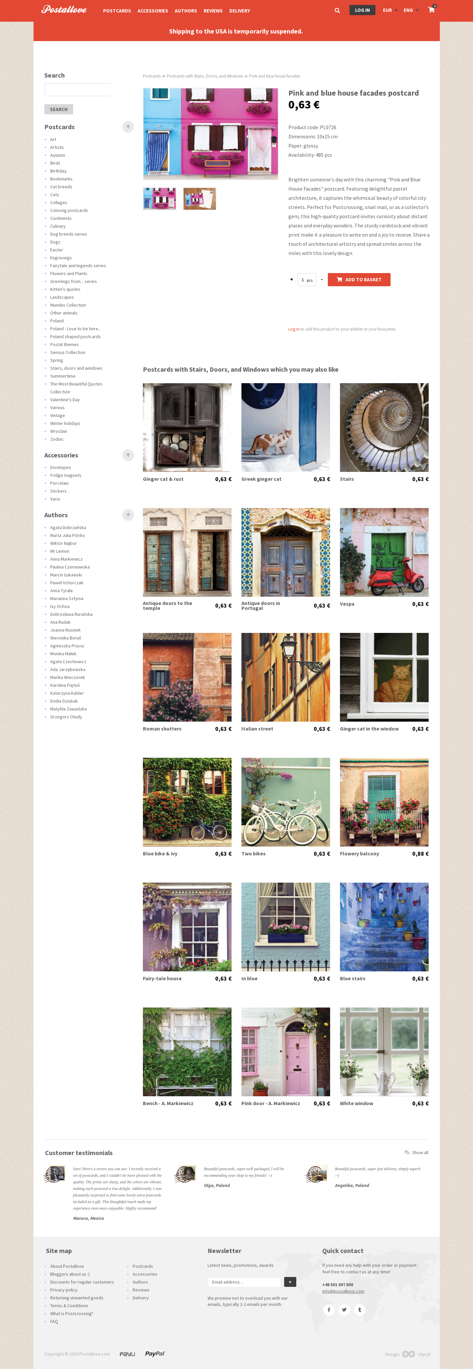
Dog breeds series (68, 234)
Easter (56, 250)
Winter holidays (65, 423)
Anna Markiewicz (66, 559)
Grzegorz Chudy (66, 717)
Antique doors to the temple (167, 606)
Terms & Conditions (69, 1306)
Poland (57, 321)
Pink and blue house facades (274, 76)
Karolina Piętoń (65, 685)
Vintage (57, 415)
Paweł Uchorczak (66, 583)
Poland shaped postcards (75, 336)
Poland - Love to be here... (75, 329)
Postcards (117, 11)
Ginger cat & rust (163, 478)
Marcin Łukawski (66, 575)
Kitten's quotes (65, 289)
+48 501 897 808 (337, 1285)
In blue (249, 978)
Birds (55, 163)
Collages (58, 202)
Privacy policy (64, 1290)
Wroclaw (58, 431)
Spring (56, 360)
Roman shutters (162, 728)
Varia (55, 499)
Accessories (153, 11)
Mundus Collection (68, 305)
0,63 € (223, 479)
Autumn (57, 155)
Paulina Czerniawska (70, 567)
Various (57, 407)
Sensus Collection (67, 352)
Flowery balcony (359, 853)
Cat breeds (61, 187)
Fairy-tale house (162, 978)
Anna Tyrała (61, 590)
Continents (61, 218)
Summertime (63, 376)
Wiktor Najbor (63, 543)
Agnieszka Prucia (67, 646)
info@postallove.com (343, 1291)
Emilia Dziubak (64, 701)
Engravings (61, 258)
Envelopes (60, 467)
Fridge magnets (65, 475)
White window (356, 1103)
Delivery (239, 11)
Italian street (257, 728)
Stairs (347, 478)
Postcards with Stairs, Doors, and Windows (205, 76)
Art (53, 139)
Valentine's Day (65, 400)
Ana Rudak (60, 622)
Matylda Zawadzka (68, 709)
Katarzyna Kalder (67, 693)
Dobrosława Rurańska (71, 614)
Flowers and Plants (68, 273)
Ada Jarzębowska (67, 669)
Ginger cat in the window (369, 728)
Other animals (64, 313)
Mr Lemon (59, 551)
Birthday (58, 171)
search (59, 109)
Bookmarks (61, 179)
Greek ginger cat (261, 478)
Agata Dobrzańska (68, 527)
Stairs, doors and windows (76, 368)
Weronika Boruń (65, 638)
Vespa (347, 603)
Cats (54, 194)
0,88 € (420, 853)
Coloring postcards (69, 210)
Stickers (58, 491)
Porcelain (59, 483)
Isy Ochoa (60, 606)
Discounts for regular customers (82, 1282)
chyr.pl (416, 1354)
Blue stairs (353, 978)
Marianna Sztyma (66, 598)
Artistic (57, 147)
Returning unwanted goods (76, 1298)
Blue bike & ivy (160, 853)
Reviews (213, 11)
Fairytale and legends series (78, 265)
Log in (362, 10)
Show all (416, 1152)
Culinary (58, 226)
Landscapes (62, 297)
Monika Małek (63, 654)
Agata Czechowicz (68, 661)
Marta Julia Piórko (67, 535)
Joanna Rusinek (65, 630)
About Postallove (67, 1266)
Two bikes (253, 853)
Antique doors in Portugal (260, 606)
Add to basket (359, 279)
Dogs (55, 242)
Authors (186, 11)
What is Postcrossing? (71, 1313)
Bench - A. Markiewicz (168, 1103)
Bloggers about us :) (70, 1274)
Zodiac (57, 439)
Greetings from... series (73, 281)
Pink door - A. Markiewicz (270, 1103)
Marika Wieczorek (67, 677)
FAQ (54, 1321)
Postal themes (64, 344)
